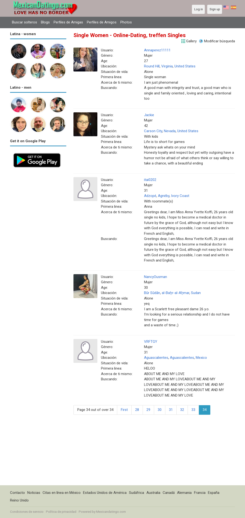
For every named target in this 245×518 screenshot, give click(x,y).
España (213, 493)
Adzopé (150, 196)
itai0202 (150, 180)
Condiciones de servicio (27, 511)
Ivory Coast (180, 196)
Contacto (17, 493)
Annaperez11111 (157, 50)
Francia (200, 493)
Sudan (196, 293)
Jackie (149, 115)
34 (204, 410)
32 (182, 410)
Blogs (45, 22)
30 (159, 410)
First (124, 410)
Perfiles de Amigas (68, 22)
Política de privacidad (61, 511)
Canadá (169, 493)
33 (193, 410)
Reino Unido (19, 500)
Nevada (170, 131)
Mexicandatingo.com (111, 511)
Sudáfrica (136, 493)
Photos (126, 22)
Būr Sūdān (152, 293)
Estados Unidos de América (105, 493)
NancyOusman (155, 277)
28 (137, 410)
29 (148, 410)
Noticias (33, 493)
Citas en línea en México (62, 493)
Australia (153, 493)
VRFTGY (150, 341)
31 (171, 410)
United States (184, 66)
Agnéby (163, 196)
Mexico (201, 357)
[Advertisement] (38, 242)
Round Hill (152, 66)
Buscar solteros (24, 22)
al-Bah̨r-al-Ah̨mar (175, 293)
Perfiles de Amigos (102, 22)
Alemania (184, 493)
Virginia (167, 66)
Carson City (153, 131)
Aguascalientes (156, 357)
